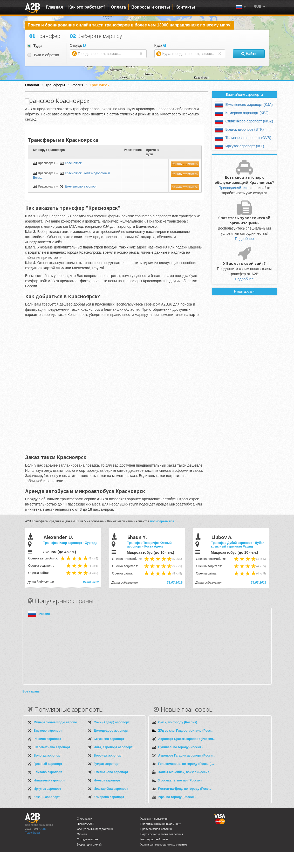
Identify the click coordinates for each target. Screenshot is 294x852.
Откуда (78, 45)
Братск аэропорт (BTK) (244, 129)
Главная (54, 7)
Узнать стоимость (185, 164)
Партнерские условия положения (161, 834)
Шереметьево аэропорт (52, 747)
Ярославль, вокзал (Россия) (180, 780)
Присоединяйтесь (233, 188)
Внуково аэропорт (48, 730)
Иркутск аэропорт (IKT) (244, 146)
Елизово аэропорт (48, 772)
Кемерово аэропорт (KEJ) (247, 113)
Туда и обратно (43, 55)
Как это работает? (87, 7)
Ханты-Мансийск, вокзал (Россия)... (185, 772)
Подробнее (244, 239)
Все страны (31, 691)
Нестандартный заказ (154, 839)
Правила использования (156, 828)
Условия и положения (154, 818)
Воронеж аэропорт (108, 755)
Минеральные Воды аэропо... (57, 722)
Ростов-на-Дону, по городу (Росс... (184, 789)
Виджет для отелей (89, 844)
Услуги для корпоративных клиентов (163, 844)
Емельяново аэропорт (81, 186)
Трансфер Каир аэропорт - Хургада (70, 543)
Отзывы (82, 834)
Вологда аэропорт (48, 755)
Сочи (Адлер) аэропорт (111, 722)
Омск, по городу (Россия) (177, 722)
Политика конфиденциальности (160, 823)
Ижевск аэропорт (107, 780)
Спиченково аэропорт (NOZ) (249, 121)
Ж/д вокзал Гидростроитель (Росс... (186, 730)
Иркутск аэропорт (47, 789)
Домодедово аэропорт (111, 730)
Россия (44, 614)
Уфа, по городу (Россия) (177, 797)
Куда (160, 45)
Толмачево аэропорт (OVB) (248, 138)
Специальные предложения (95, 828)
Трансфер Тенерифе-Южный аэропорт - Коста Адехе (149, 544)
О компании (84, 818)
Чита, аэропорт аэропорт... (114, 747)
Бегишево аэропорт (109, 739)
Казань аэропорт (47, 797)
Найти (249, 54)
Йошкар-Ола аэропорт (111, 789)
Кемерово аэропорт (109, 797)
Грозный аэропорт (48, 764)
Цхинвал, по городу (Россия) (180, 747)
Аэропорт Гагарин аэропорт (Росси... (186, 755)
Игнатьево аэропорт (49, 780)
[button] (259, 6)
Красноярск (73, 163)
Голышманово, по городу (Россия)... (186, 764)
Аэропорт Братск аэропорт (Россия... (187, 739)
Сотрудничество (87, 839)
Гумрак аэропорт (107, 764)
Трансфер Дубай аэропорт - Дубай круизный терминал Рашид (237, 544)
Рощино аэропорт (47, 739)
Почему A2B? (85, 823)
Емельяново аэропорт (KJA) (249, 104)
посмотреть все (162, 521)
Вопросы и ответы (150, 7)
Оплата (118, 7)
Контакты (185, 7)
